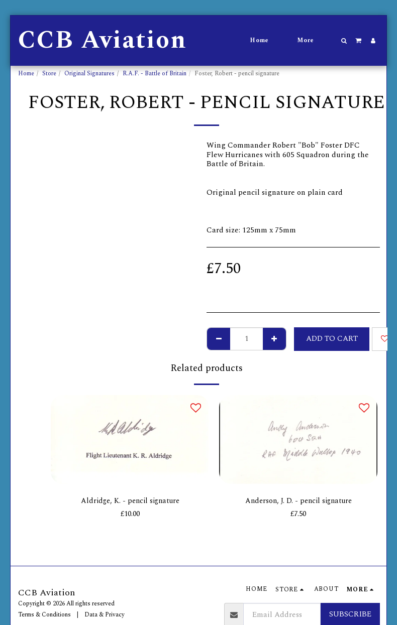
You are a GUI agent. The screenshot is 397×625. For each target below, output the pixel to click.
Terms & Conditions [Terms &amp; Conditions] (44, 614)
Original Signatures (89, 73)
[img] (130, 439)
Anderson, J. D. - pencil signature (298, 501)
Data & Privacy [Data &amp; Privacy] (104, 614)
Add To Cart (332, 338)
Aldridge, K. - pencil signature (130, 501)
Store (49, 73)
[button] (344, 41)
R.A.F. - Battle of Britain (154, 73)
